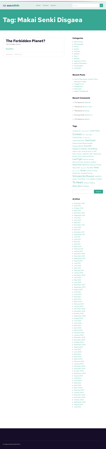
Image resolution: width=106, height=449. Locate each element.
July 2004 (77, 378)
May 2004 (77, 383)
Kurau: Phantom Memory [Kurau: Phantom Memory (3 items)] (86, 156)
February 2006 (79, 333)
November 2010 (79, 256)
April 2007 (77, 299)
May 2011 (77, 242)
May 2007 (77, 297)
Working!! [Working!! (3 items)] (86, 186)
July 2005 (77, 349)
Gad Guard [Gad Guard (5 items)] (90, 140)
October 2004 (79, 371)
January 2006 (79, 335)
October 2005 (79, 342)
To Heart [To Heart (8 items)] (78, 182)
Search (98, 192)
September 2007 (80, 287)
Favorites (77, 51)
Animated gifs (78, 44)
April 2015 (77, 206)
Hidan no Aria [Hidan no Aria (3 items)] (77, 151)
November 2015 (79, 203)
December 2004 (79, 366)
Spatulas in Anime (80, 61)
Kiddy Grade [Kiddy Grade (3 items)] (97, 154)
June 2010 (77, 266)
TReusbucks (78, 107)
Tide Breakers (78, 66)
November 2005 (79, 340)
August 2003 (78, 404)
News (76, 56)
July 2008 (77, 282)
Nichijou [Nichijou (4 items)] (83, 170)
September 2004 (80, 373)
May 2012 (77, 230)
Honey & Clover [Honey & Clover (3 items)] (87, 151)
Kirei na (89, 115)
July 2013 (77, 218)
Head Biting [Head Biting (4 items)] (92, 149)
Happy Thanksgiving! (81, 91)
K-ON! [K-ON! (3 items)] (94, 151)
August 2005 (78, 347)
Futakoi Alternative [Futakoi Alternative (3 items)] (78, 141)
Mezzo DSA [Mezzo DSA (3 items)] (76, 168)
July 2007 (77, 292)
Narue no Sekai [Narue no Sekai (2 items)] (76, 170)
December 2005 (79, 337)
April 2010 (77, 268)
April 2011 (77, 244)
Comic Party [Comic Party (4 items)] (95, 130)
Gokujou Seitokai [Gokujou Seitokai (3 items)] (78, 146)
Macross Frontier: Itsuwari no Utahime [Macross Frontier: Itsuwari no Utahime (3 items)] (84, 162)
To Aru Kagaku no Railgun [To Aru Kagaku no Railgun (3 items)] (94, 179)
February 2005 (79, 361)
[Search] (101, 5)
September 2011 (79, 234)
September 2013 (79, 215)
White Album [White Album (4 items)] (77, 186)
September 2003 (80, 402)
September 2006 (80, 316)
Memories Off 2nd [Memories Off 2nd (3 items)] (95, 165)
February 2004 (79, 390)
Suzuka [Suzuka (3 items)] (75, 179)
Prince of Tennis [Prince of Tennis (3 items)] (92, 171)
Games (52, 5)
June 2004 (78, 381)
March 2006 (78, 330)
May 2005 (77, 354)
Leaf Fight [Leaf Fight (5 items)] (77, 159)
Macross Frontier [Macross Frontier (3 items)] (88, 159)
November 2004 (79, 369)
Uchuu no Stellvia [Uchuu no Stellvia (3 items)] (89, 183)
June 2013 (77, 220)
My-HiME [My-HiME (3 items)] (90, 168)
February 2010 (79, 270)
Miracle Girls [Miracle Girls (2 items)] (83, 168)
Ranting (76, 59)
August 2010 (78, 261)
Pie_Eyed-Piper (79, 115)
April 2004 (77, 385)
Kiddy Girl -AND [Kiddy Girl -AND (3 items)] (88, 154)
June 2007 (78, 294)
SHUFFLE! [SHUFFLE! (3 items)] (98, 176)
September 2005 (80, 345)
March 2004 (78, 388)
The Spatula (78, 102)
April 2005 (77, 357)
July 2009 (77, 278)
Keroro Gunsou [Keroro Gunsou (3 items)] (77, 154)
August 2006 (78, 318)
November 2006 (79, 311)
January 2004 (79, 393)
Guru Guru (88, 107)
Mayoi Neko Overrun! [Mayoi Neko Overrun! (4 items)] (81, 164)
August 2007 (78, 290)
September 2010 (79, 258)
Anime (38, 5)
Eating (87, 111)
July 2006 (77, 321)
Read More (10, 50)
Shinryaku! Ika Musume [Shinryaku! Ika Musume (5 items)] (83, 176)
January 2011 (78, 251)
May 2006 (77, 325)
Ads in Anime (78, 42)
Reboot (87, 119)
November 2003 (79, 397)
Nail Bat (76, 54)
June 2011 (77, 239)
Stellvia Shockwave (80, 63)
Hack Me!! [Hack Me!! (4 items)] (88, 146)
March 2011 (77, 246)
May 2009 (77, 280)
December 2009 (79, 275)
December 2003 (79, 395)
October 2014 (78, 208)
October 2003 (79, 400)
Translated (77, 68)
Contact (45, 5)
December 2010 (79, 254)
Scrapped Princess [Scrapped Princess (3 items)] (87, 173)
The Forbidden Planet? (25, 41)
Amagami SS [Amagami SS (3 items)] (77, 131)
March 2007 (78, 301)
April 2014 (77, 211)
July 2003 (77, 407)
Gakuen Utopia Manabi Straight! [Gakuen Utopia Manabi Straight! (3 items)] (83, 143)
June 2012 (77, 227)
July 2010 (77, 263)
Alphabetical (78, 86)
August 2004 (78, 376)
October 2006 (79, 313)
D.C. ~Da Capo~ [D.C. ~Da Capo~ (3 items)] (87, 135)
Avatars (76, 49)
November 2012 (79, 225)
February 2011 (78, 249)
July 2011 (77, 237)
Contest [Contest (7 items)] (77, 134)
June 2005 (78, 352)
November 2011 (79, 232)
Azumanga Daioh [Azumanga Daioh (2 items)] (85, 131)
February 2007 (79, 304)
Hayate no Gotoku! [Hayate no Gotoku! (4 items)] (80, 149)
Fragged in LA (79, 84)
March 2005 (78, 359)
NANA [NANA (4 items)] (96, 167)
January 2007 (79, 306)
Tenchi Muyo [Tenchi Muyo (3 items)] (81, 179)
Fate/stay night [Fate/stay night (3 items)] (77, 137)
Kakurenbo (78, 89)
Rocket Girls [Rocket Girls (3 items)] (76, 173)
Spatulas (88, 102)
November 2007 (79, 285)
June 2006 (78, 323)
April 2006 (77, 328)
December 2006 (79, 309)
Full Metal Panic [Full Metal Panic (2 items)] (86, 137)
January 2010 (78, 273)
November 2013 (79, 213)
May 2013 (77, 223)
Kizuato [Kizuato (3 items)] (75, 156)
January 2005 (79, 364)
